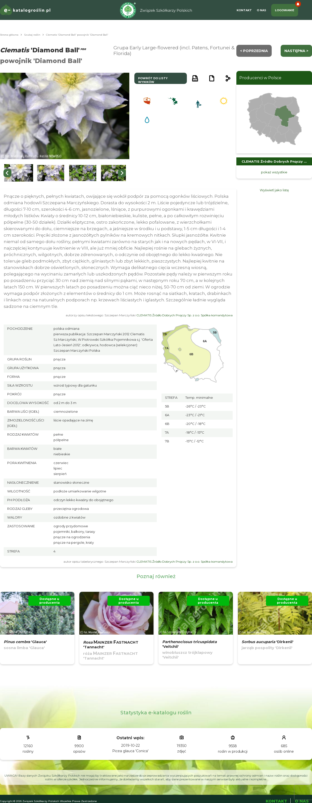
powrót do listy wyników (153, 80)
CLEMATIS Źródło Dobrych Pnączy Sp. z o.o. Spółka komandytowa (184, 315)
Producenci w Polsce (260, 77)
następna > (296, 51)
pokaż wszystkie (274, 172)
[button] (18, 173)
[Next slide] (122, 173)
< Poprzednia (254, 51)
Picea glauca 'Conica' (130, 751)
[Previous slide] (7, 173)
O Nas (261, 10)
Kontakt (244, 10)
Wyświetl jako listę (274, 190)
